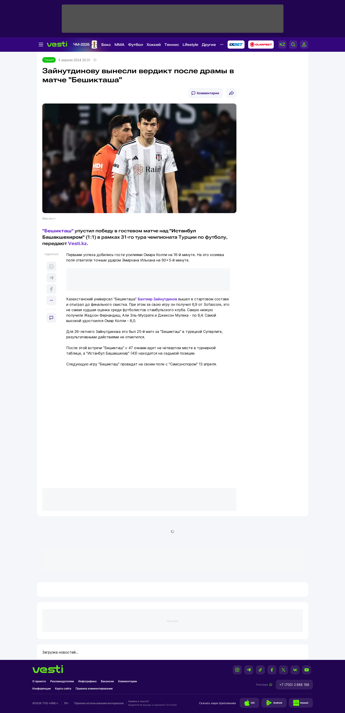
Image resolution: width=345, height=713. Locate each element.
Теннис (171, 44)
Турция (49, 59)
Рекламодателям (62, 681)
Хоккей (154, 44)
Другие (209, 44)
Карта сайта (63, 688)
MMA (119, 44)
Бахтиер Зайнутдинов (157, 299)
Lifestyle (190, 44)
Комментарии (208, 93)
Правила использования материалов (99, 703)
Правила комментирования (94, 688)
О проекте (39, 681)
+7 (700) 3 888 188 (294, 685)
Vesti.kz (77, 243)
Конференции (41, 688)
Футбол (135, 44)
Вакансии (107, 681)
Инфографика (87, 681)
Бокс (106, 44)
